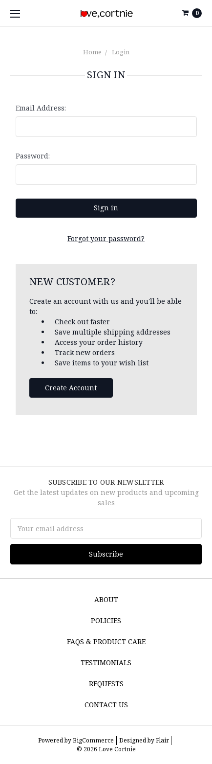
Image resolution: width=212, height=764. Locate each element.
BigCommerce (93, 740)
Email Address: (41, 107)
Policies (106, 620)
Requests (106, 683)
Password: (33, 155)
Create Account (71, 387)
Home (92, 51)
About (106, 599)
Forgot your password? (106, 238)
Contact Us (106, 704)
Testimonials (106, 662)
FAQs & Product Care (106, 641)
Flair (162, 740)
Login (120, 51)
